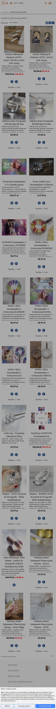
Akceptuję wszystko (45, 706)
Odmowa (7, 706)
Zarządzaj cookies (24, 706)
